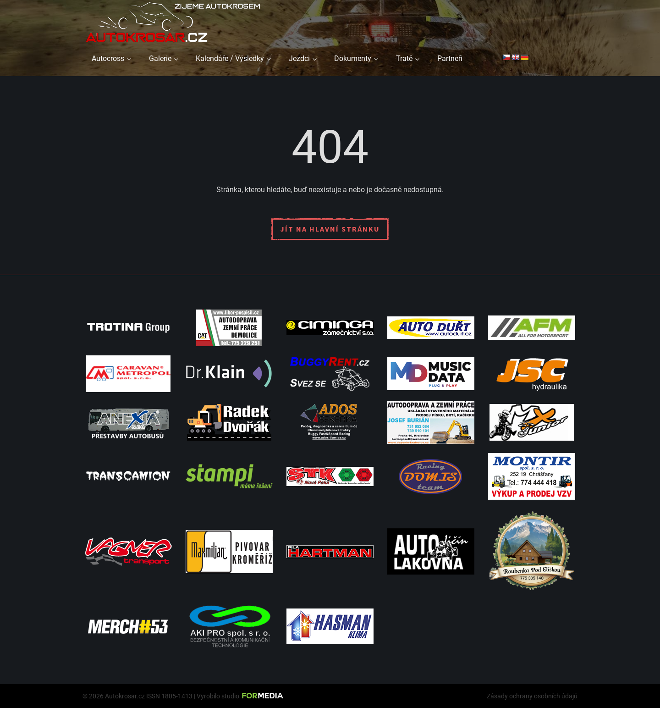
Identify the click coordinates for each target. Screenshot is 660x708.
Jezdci (299, 58)
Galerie (160, 58)
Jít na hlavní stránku (330, 228)
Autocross (108, 58)
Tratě (404, 58)
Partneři (449, 58)
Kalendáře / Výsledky (230, 58)
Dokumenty (352, 58)
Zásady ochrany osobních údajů (532, 696)
